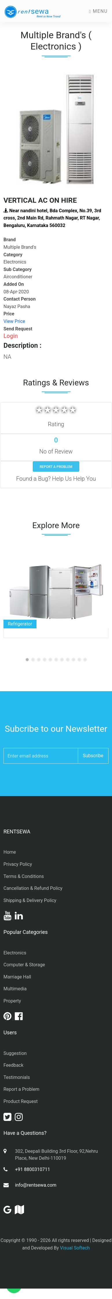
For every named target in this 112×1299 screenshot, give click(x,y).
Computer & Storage (24, 964)
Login (10, 335)
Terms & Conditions (23, 876)
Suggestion (15, 1053)
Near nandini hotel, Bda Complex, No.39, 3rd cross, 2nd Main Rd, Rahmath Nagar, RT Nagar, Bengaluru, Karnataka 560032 (52, 218)
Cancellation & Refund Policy (33, 888)
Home (9, 852)
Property (12, 1001)
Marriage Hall (17, 977)
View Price (14, 321)
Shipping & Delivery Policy (29, 900)
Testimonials (16, 1077)
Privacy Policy (17, 864)
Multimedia (15, 988)
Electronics (14, 953)
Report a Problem (56, 467)
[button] (11, 128)
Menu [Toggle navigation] (98, 11)
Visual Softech (75, 1248)
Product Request (20, 1101)
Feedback (13, 1065)
